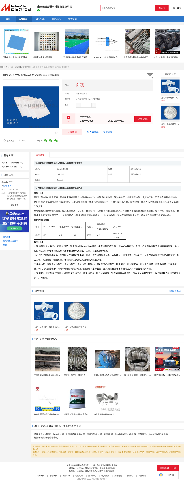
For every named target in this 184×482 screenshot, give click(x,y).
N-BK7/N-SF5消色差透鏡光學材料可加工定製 (112, 57)
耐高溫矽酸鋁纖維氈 (75, 434)
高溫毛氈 (142, 434)
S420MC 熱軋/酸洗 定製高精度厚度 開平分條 (112, 375)
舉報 (22, 141)
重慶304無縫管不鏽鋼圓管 (74, 375)
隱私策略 (92, 476)
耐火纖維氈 (58, 434)
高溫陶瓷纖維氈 (94, 434)
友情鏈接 (142, 476)
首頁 (2, 67)
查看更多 (14, 205)
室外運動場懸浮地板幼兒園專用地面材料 (80, 57)
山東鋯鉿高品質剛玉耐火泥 (172, 124)
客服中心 (66, 476)
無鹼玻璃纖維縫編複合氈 (46, 437)
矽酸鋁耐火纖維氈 (42, 434)
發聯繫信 (72, 132)
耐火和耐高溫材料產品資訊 (78, 465)
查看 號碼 (143, 118)
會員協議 (105, 476)
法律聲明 (118, 476)
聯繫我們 (53, 476)
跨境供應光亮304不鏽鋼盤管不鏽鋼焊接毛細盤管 (144, 375)
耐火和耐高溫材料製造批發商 (105, 465)
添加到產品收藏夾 (10, 241)
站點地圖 (79, 476)
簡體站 (130, 476)
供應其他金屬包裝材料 (42, 57)
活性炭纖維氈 (121, 434)
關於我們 (40, 476)
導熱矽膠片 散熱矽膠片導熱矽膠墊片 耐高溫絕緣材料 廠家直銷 (29, 57)
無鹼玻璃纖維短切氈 (158, 434)
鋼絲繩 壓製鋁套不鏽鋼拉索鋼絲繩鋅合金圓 (52, 414)
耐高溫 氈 (108, 434)
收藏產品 (8, 141)
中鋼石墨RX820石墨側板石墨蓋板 (48, 375)
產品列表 (9, 67)
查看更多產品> (175, 291)
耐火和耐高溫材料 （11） (12, 167)
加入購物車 (92, 132)
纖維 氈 (132, 434)
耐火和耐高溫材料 (22, 67)
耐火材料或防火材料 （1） (13, 162)
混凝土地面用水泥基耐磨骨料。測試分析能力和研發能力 (87, 414)
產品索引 (7, 237)
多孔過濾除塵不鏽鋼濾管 (104, 414)
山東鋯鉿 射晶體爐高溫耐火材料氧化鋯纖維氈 (96, 468)
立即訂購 (107, 132)
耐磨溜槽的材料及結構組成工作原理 (138, 57)
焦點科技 (95, 479)
